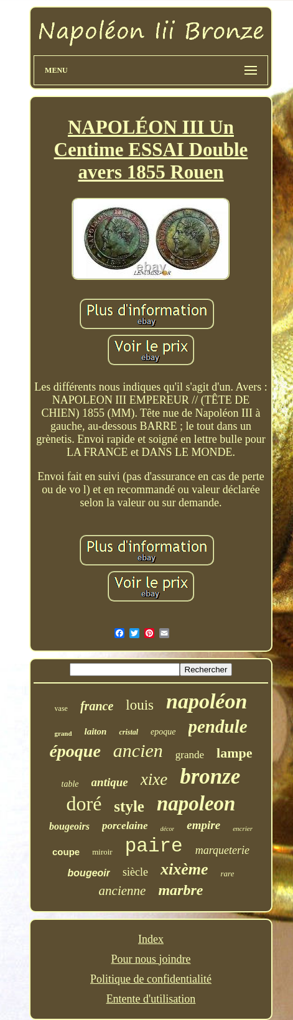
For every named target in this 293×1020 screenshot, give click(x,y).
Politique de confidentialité (151, 979)
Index (151, 939)
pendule (218, 726)
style (129, 806)
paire (154, 846)
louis (140, 705)
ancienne (122, 890)
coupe (66, 851)
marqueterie (222, 850)
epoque (163, 731)
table (70, 784)
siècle (135, 872)
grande (189, 755)
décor (167, 828)
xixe (154, 779)
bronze (210, 776)
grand (63, 733)
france (96, 706)
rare (228, 873)
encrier (243, 828)
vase (61, 708)
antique (109, 782)
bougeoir (89, 873)
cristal (128, 732)
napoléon (206, 701)
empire (203, 825)
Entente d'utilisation (151, 999)
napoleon (196, 803)
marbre (180, 890)
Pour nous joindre (150, 959)
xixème (184, 869)
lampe (234, 753)
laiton (96, 731)
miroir (102, 851)
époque (74, 751)
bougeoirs (69, 826)
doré (83, 803)
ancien (138, 750)
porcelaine (125, 826)
